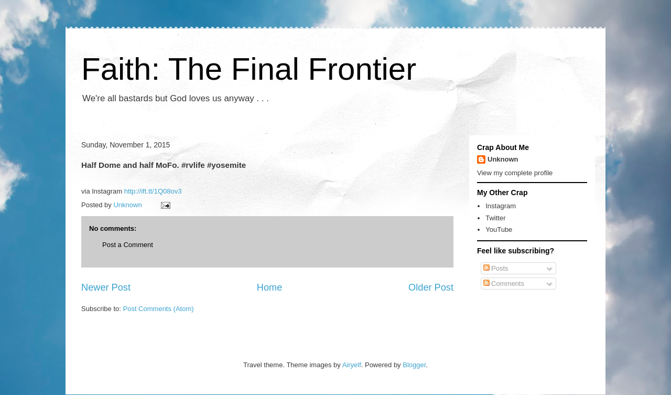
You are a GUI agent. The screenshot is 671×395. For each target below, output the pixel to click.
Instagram (500, 206)
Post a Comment (127, 245)
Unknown (503, 159)
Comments (503, 283)
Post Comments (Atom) (158, 309)
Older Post (430, 287)
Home (270, 287)
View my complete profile (515, 173)
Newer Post (106, 287)
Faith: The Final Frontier (248, 69)
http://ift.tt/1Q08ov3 (153, 191)
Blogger (414, 365)
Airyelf (351, 365)
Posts (495, 268)
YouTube (498, 229)
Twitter (495, 218)
